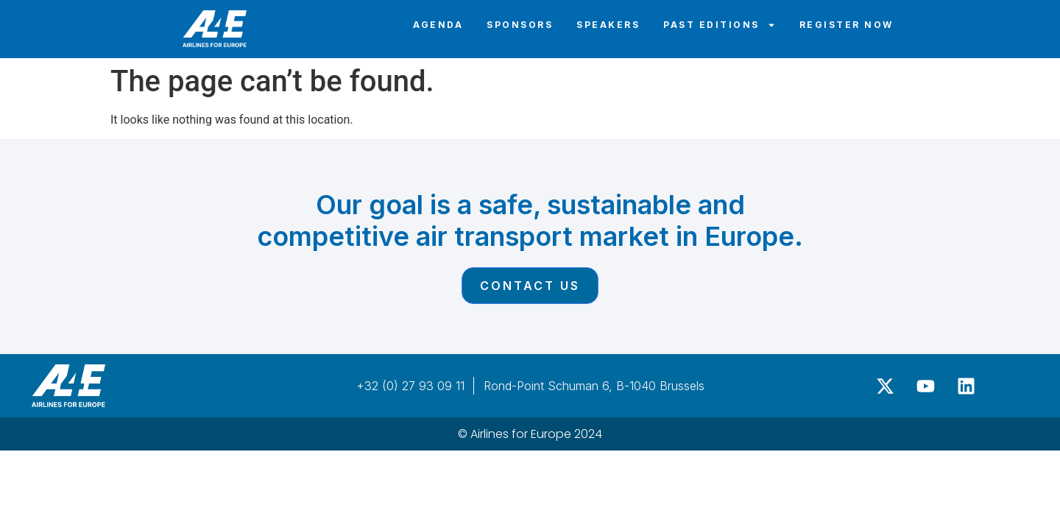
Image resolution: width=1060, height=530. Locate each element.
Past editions (719, 25)
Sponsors (520, 24)
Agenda (438, 24)
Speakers (608, 24)
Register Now (846, 24)
